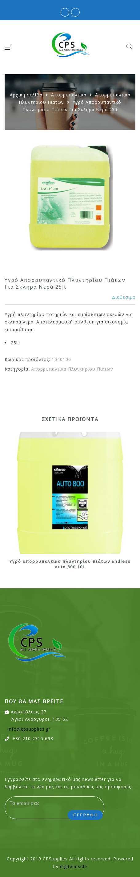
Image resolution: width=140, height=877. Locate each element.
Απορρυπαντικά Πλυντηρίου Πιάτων (72, 369)
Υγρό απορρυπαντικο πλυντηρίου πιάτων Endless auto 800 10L (70, 564)
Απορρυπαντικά (68, 95)
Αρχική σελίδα (26, 95)
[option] (70, 195)
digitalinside (73, 866)
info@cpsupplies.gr (29, 729)
